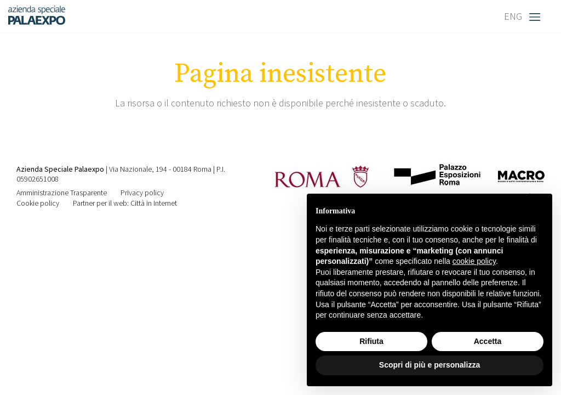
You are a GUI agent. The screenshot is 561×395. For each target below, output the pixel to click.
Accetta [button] (488, 341)
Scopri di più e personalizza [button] (429, 364)
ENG (513, 16)
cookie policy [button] (474, 261)
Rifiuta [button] (371, 341)
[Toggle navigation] (537, 16)
